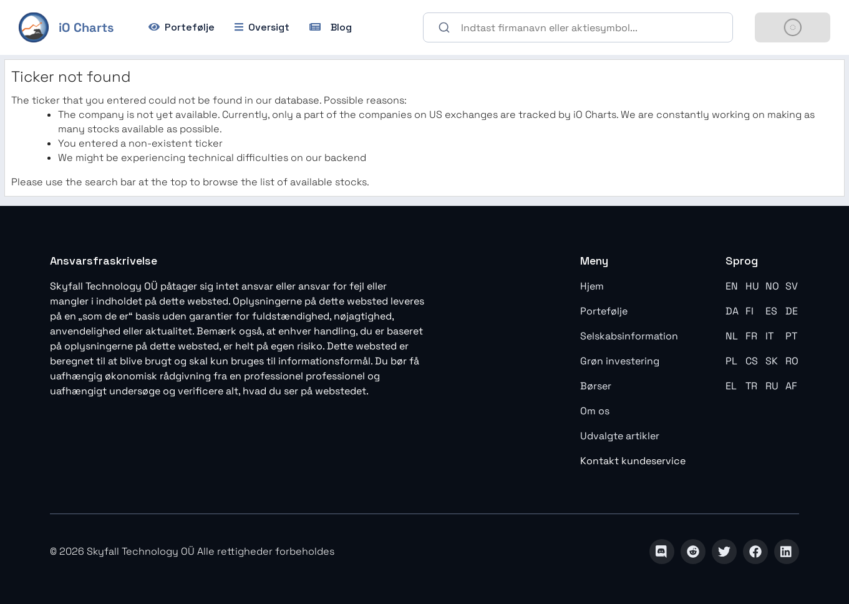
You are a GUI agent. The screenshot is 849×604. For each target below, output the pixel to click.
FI (749, 311)
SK (771, 361)
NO (772, 286)
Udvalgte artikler (619, 435)
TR (751, 385)
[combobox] (578, 27)
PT (791, 336)
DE (791, 311)
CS (751, 361)
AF (791, 385)
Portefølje (604, 311)
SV (791, 286)
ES (771, 311)
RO (791, 361)
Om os (594, 410)
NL (731, 336)
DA (732, 311)
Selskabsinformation (629, 336)
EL (731, 385)
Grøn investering (619, 361)
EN (731, 286)
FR (751, 336)
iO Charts (86, 27)
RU (772, 385)
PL (731, 361)
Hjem (592, 286)
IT (769, 336)
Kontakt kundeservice (633, 460)
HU (752, 286)
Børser (595, 385)
